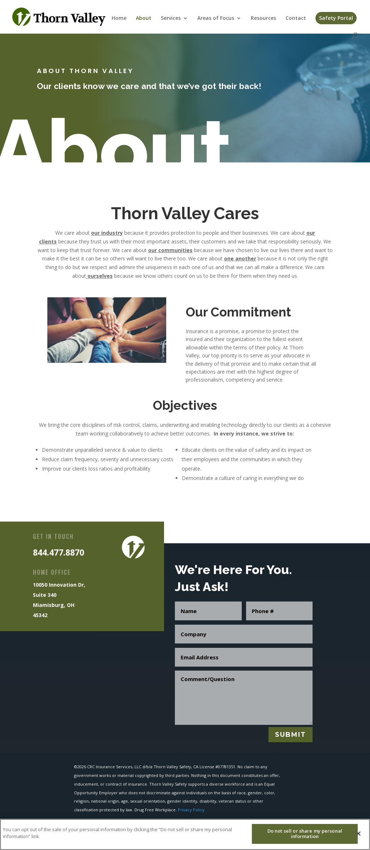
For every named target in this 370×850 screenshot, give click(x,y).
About (143, 18)
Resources (263, 18)
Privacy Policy (191, 809)
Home (119, 18)
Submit (290, 735)
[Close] (358, 838)
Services (171, 18)
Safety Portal (336, 17)
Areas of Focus (215, 18)
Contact (295, 18)
